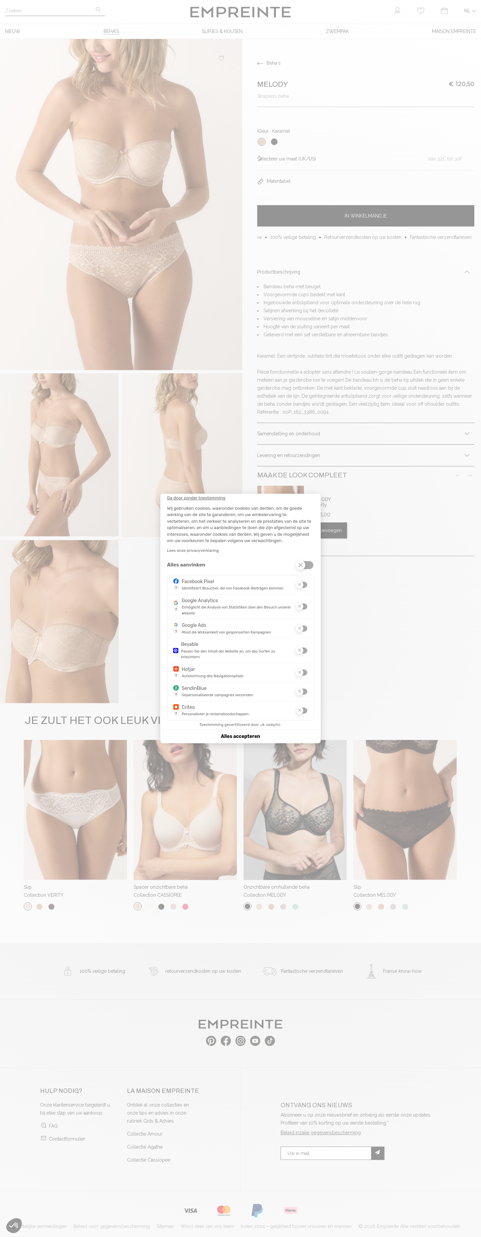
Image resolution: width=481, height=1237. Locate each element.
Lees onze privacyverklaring (193, 550)
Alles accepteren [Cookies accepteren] (240, 736)
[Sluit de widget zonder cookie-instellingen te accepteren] (196, 498)
